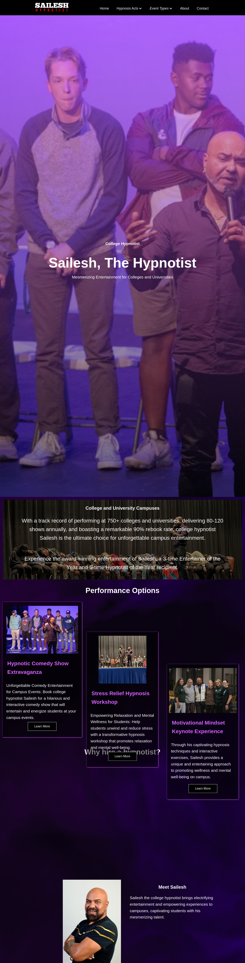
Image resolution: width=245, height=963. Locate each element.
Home (104, 8)
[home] (52, 7)
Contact (203, 8)
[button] (129, 8)
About (184, 8)
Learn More (42, 726)
